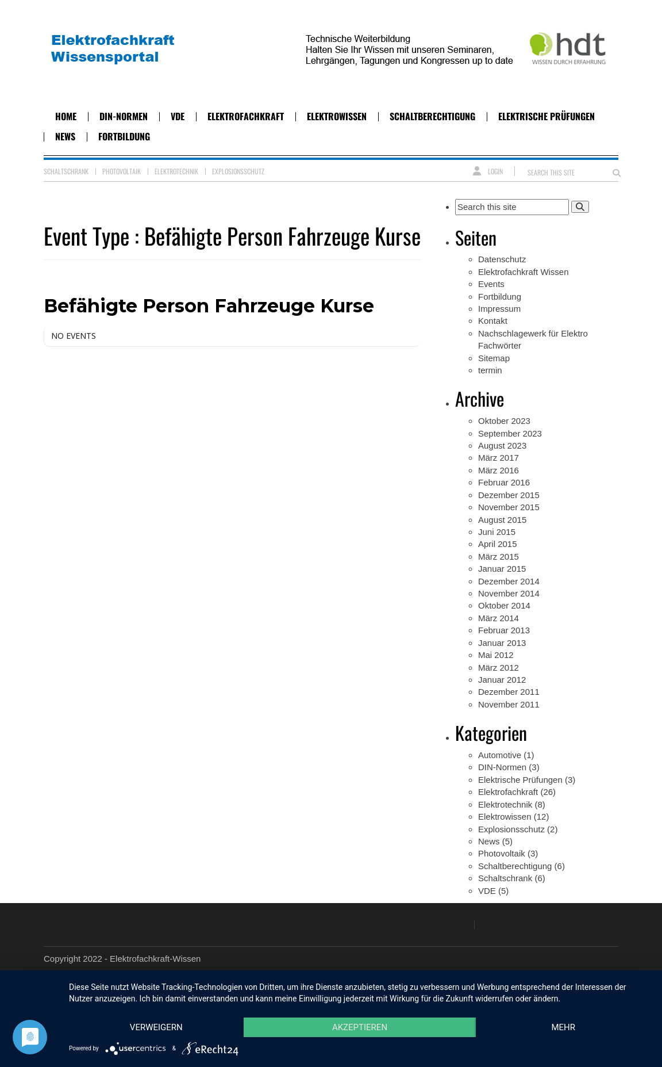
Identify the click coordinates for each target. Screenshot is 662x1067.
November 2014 (509, 593)
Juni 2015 (496, 532)
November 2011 (509, 704)
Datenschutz (502, 259)
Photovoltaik (121, 171)
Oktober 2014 (504, 605)
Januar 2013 (502, 643)
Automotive (499, 755)
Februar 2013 (504, 630)
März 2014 (498, 618)
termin (490, 370)
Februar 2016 (504, 482)
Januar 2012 (502, 679)
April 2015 (497, 544)
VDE (177, 116)
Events (491, 284)
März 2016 (498, 470)
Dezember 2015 (509, 495)
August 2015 (502, 520)
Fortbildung (124, 136)
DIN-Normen (123, 116)
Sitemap (494, 358)
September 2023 (510, 433)
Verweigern (156, 1027)
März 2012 (498, 667)
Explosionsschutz (238, 171)
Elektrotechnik (176, 171)
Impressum (499, 308)
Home (65, 116)
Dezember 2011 (509, 692)
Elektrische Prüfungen (546, 116)
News (65, 136)
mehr (563, 1027)
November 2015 (509, 507)
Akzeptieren (359, 1027)
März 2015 (498, 556)
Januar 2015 (502, 568)
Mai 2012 (496, 655)
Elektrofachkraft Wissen (523, 272)
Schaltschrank (66, 171)
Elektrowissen (337, 116)
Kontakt (492, 321)
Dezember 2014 (509, 581)
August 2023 (502, 445)
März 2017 (498, 457)
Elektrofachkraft (245, 116)
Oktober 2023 (504, 421)
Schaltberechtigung (432, 116)
